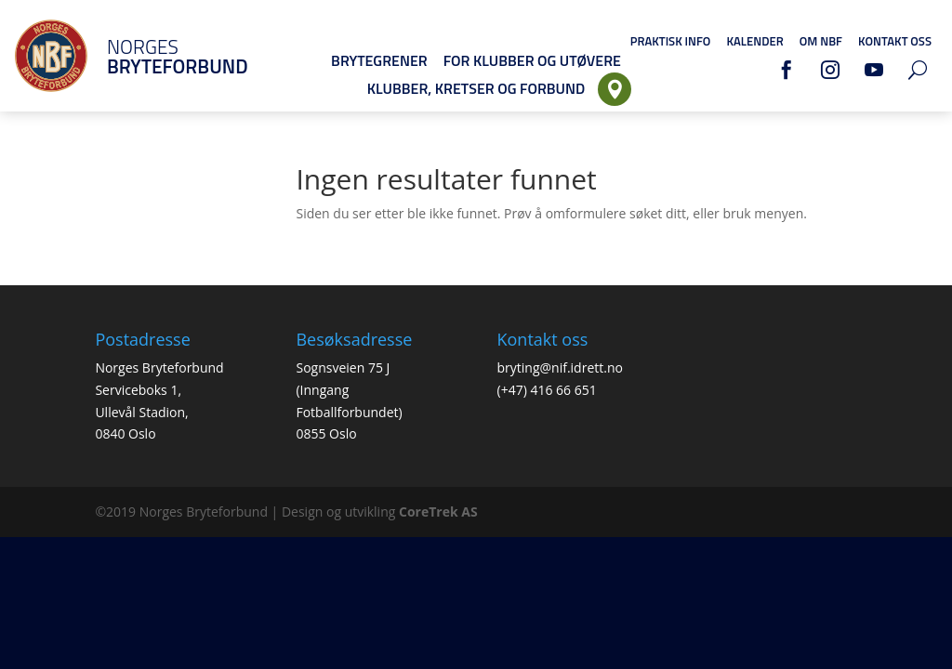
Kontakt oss (895, 41)
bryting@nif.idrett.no (560, 367)
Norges (153, 56)
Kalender (754, 41)
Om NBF (821, 41)
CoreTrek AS (438, 511)
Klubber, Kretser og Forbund (476, 88)
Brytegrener (379, 60)
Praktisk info (670, 41)
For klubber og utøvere (532, 60)
